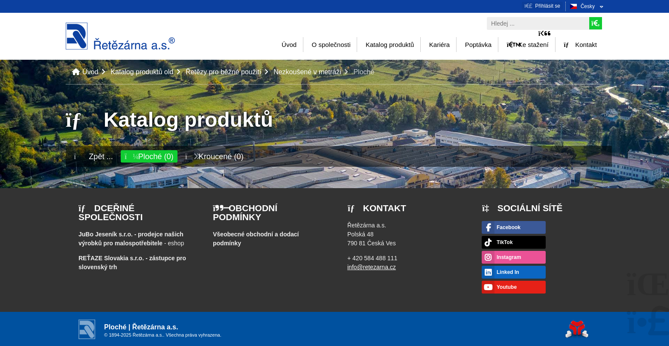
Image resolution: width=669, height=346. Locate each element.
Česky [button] (588, 6)
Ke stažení (528, 44)
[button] (542, 6)
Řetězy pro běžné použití (223, 72)
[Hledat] (595, 23)
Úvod (120, 36)
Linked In (508, 272)
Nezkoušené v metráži (307, 72)
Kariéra (439, 44)
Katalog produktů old (142, 72)
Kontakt (580, 44)
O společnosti (331, 44)
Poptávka (478, 44)
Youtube (507, 287)
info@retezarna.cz (371, 267)
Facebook (509, 227)
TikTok (505, 242)
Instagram (509, 257)
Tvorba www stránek (576, 329)
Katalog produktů (390, 44)
